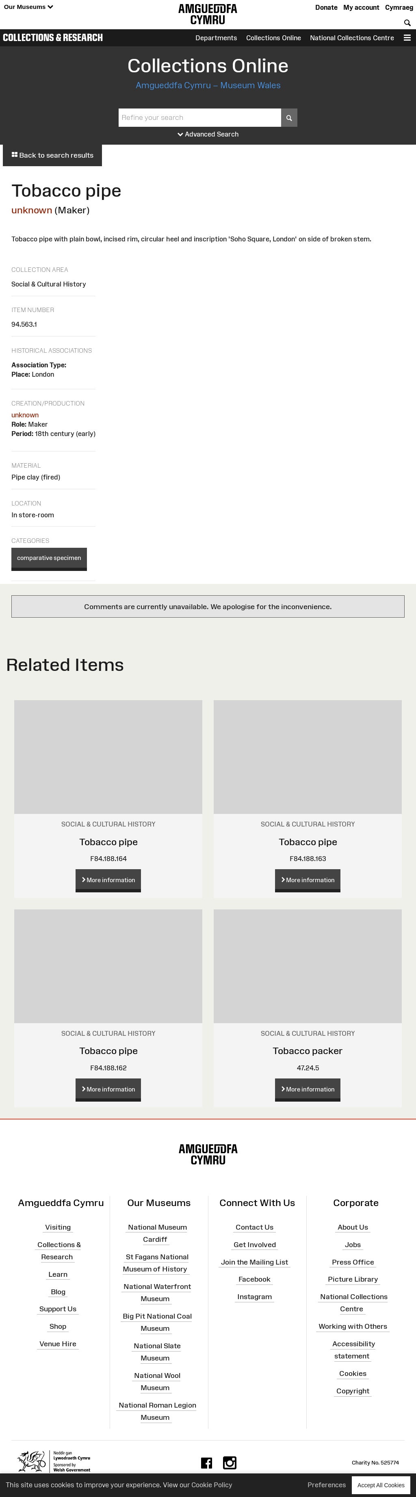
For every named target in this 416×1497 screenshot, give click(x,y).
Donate (326, 7)
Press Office (353, 1262)
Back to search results (52, 155)
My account (361, 7)
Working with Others (352, 1326)
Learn (57, 1274)
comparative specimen (49, 557)
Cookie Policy (211, 1484)
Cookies (352, 1373)
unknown (31, 209)
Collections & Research (53, 37)
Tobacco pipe (108, 841)
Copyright (352, 1391)
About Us (353, 1227)
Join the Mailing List (254, 1262)
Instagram (254, 1297)
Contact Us (254, 1227)
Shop (58, 1326)
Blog (58, 1291)
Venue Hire (57, 1344)
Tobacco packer (308, 1050)
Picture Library (353, 1279)
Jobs (353, 1245)
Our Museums (28, 7)
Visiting (58, 1227)
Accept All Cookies (381, 1485)
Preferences (327, 1484)
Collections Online (273, 37)
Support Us (57, 1309)
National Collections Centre (352, 37)
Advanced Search (208, 134)
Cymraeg (399, 7)
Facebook (254, 1279)
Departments (216, 37)
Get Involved (255, 1245)
